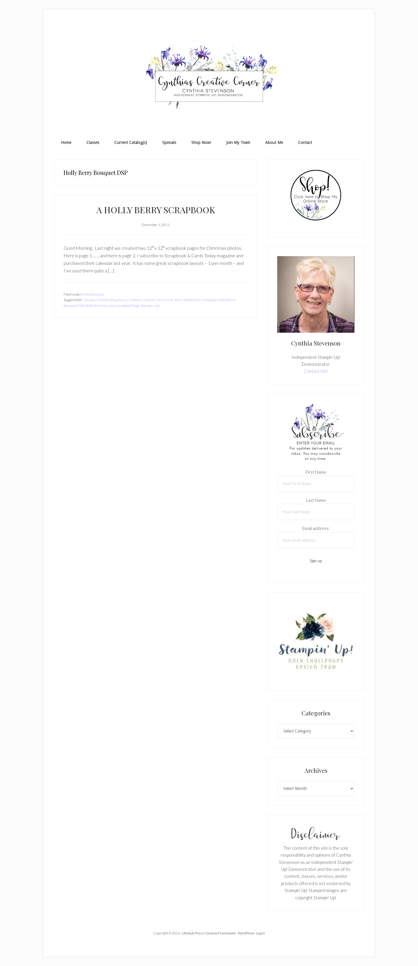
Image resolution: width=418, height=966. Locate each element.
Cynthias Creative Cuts (144, 300)
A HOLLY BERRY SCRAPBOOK (155, 210)
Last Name (316, 500)
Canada (89, 300)
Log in (260, 933)
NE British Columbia (99, 305)
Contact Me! (316, 371)
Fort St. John (172, 300)
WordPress (246, 933)
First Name (316, 472)
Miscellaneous (93, 294)
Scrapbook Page (127, 305)
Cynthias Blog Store (110, 300)
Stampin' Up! (150, 305)
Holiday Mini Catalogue (199, 300)
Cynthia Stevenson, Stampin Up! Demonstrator (209, 77)
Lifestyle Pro (191, 933)
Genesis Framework (220, 933)
